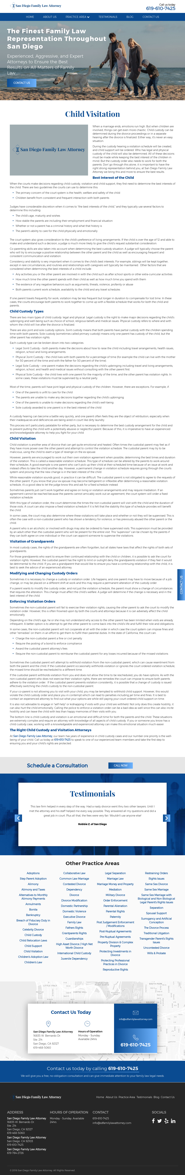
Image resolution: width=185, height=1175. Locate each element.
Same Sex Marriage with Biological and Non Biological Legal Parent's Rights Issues (156, 898)
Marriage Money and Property (115, 884)
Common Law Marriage (74, 878)
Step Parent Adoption (33, 878)
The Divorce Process (156, 927)
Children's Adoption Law (33, 957)
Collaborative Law (74, 873)
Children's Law (33, 962)
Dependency (74, 889)
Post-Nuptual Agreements (115, 931)
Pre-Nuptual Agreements (115, 937)
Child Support (33, 946)
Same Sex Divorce (156, 884)
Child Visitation (33, 951)
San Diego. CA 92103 (20, 1141)
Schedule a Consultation (57, 765)
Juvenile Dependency (74, 958)
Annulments (33, 904)
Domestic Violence (74, 911)
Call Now (120, 765)
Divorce (74, 895)
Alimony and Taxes (33, 889)
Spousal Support (156, 913)
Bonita (33, 909)
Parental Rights (115, 911)
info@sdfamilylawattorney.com (135, 1019)
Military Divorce (115, 895)
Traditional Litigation (156, 933)
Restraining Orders (156, 873)
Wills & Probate (156, 953)
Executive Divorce (74, 917)
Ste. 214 (37, 1039)
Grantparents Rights (74, 933)
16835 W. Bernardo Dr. (47, 1035)
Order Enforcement (115, 900)
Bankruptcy (33, 915)
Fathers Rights (74, 927)
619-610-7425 (160, 8)
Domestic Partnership (74, 906)
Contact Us (21, 83)
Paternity (115, 917)
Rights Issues (156, 878)
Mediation (115, 889)
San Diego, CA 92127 (46, 1043)
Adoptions (33, 873)
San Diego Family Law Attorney (32, 736)
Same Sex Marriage (156, 889)
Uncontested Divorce (156, 947)
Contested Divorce (74, 884)
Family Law (74, 922)
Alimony (33, 884)
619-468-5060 (42, 1047)
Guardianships (74, 938)
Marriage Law (115, 878)
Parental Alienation (115, 906)
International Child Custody (74, 953)
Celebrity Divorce (33, 929)
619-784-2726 (15, 1153)
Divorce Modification (74, 900)
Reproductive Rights (115, 969)
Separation (156, 907)
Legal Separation (115, 873)
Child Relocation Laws (33, 940)
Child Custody (33, 935)
